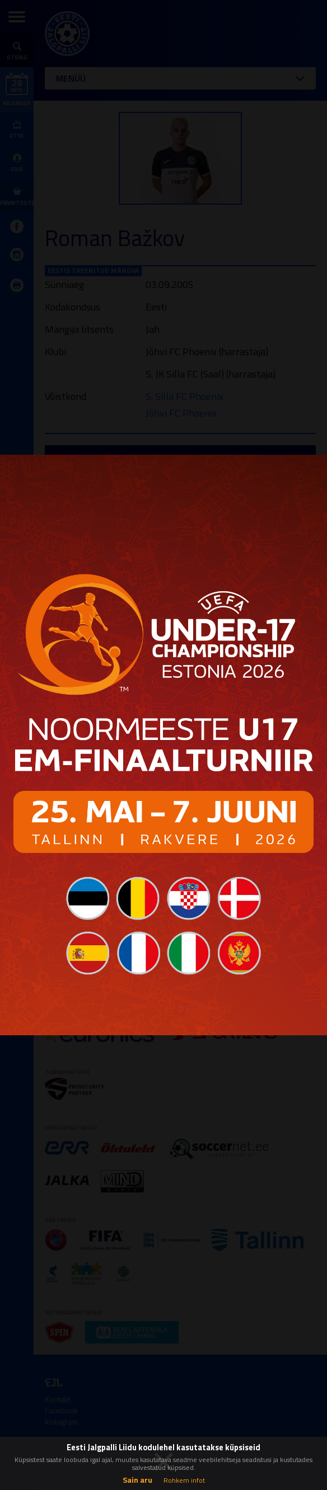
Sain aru (137, 1480)
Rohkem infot (184, 1480)
